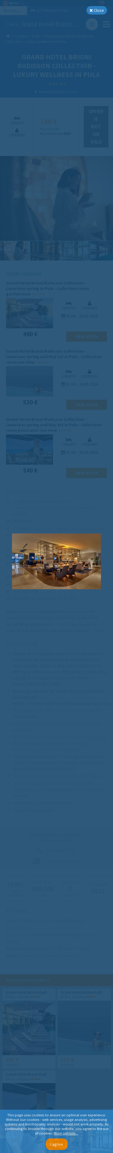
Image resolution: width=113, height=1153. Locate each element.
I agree (56, 1144)
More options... (66, 1133)
